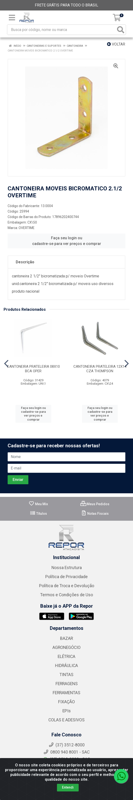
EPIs (66, 710)
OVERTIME (27, 228)
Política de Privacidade (66, 576)
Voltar (116, 44)
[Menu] (12, 17)
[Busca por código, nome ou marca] (61, 30)
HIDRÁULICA (66, 665)
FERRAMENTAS (66, 692)
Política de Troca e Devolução (66, 585)
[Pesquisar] (121, 30)
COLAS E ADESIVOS (66, 720)
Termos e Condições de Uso (66, 594)
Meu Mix (38, 504)
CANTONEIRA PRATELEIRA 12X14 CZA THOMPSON (99, 368)
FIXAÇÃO (66, 701)
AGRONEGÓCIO (66, 647)
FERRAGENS (67, 683)
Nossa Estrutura (66, 567)
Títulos (38, 513)
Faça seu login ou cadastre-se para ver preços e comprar (66, 241)
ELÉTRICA (66, 656)
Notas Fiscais (95, 513)
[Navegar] (6, 364)
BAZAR (66, 638)
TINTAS (66, 674)
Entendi (68, 787)
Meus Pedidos (94, 504)
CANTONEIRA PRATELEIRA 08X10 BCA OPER (33, 368)
